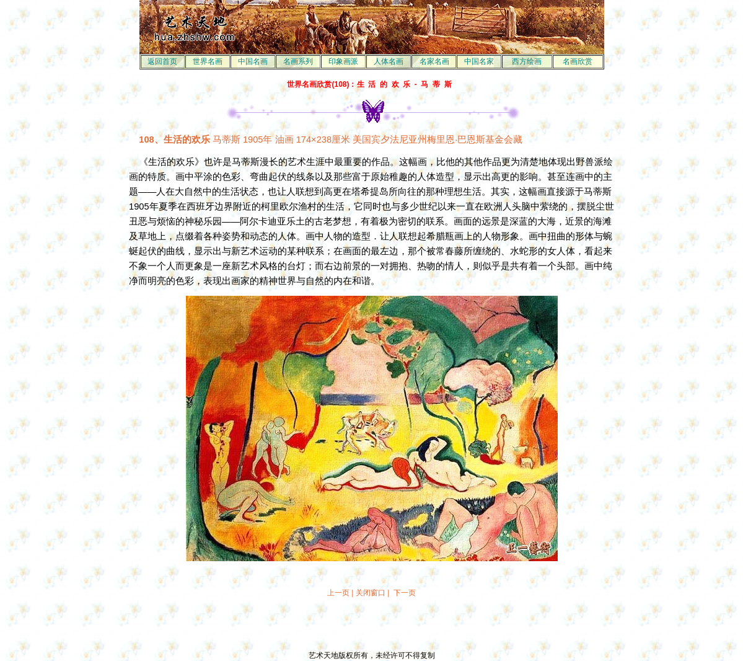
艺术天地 (323, 655)
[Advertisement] (372, 624)
